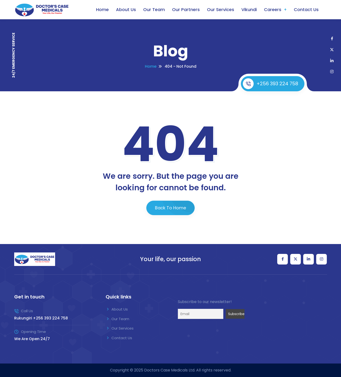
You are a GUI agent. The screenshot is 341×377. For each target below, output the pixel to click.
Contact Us (306, 10)
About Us (126, 10)
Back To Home (170, 208)
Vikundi (249, 10)
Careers (272, 10)
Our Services (220, 10)
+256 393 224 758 (270, 83)
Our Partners (186, 10)
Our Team (154, 10)
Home (102, 10)
